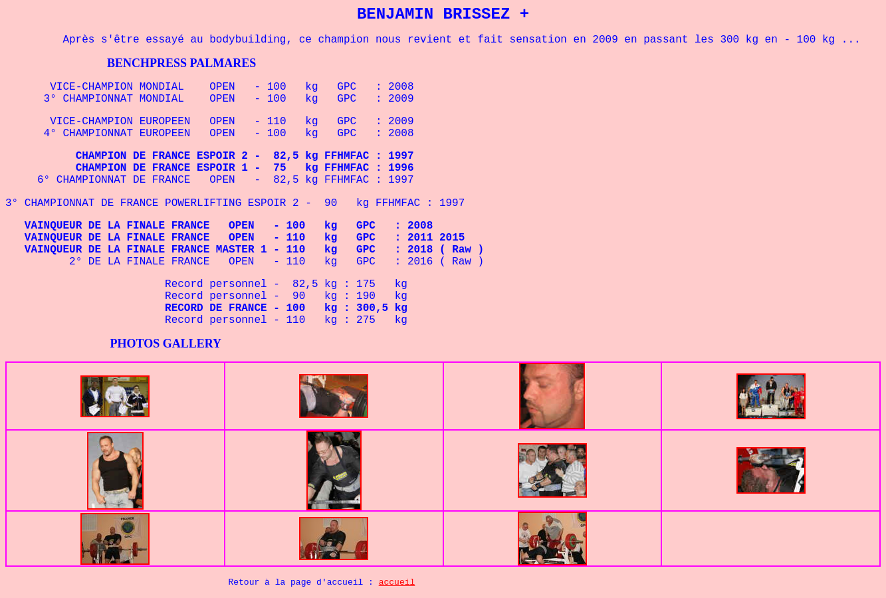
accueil (397, 582)
